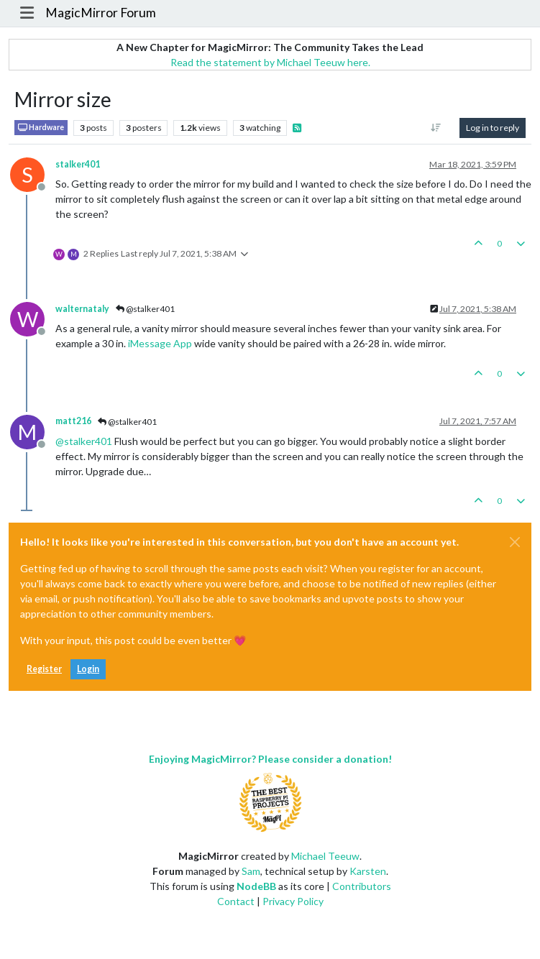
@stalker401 (145, 308)
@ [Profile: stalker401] (83, 441)
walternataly (82, 308)
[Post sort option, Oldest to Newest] (436, 128)
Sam (251, 871)
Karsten (367, 871)
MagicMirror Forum (100, 12)
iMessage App (160, 343)
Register (44, 669)
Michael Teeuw (325, 856)
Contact (236, 901)
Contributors (361, 886)
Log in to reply (492, 127)
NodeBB (256, 886)
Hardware (41, 127)
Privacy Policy (293, 901)
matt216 (73, 421)
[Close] (514, 542)
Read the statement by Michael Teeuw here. (270, 62)
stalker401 (77, 164)
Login (88, 669)
